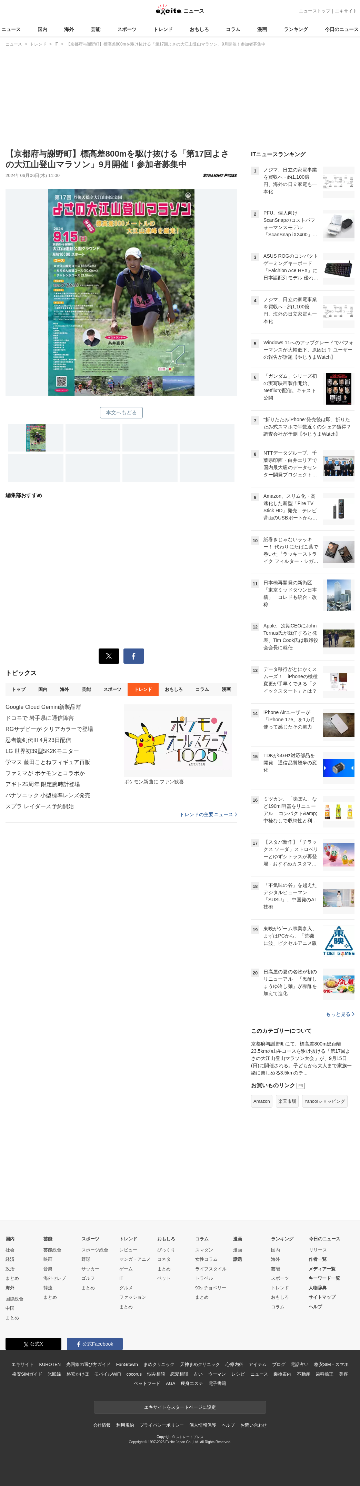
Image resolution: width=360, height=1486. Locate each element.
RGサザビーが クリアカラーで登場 (49, 729)
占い (198, 1374)
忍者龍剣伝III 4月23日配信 (38, 740)
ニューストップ (314, 10)
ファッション (132, 1297)
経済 (10, 1259)
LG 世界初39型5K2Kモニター (42, 751)
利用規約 (125, 1425)
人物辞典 (318, 1287)
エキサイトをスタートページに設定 (180, 1407)
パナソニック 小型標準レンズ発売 (48, 795)
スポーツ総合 (94, 1249)
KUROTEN (50, 1364)
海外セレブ (54, 1278)
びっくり (166, 1249)
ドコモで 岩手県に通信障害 (40, 718)
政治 (10, 1268)
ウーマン (217, 1374)
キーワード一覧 (324, 1278)
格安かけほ (78, 1374)
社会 (10, 1249)
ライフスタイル (211, 1268)
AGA (170, 1383)
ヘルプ (315, 1306)
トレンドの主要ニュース (208, 814)
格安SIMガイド (27, 1374)
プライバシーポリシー (162, 1425)
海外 (69, 29)
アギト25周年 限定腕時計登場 (43, 784)
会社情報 (102, 1425)
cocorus (134, 1374)
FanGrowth (127, 1364)
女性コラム (206, 1259)
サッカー (90, 1268)
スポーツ (127, 29)
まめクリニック (158, 1364)
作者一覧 (318, 1259)
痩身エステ (192, 1383)
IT (121, 1278)
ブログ (279, 1364)
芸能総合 (52, 1249)
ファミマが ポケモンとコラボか (45, 773)
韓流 (47, 1287)
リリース (318, 1249)
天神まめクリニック (200, 1364)
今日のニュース (342, 29)
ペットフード (147, 1383)
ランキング (296, 29)
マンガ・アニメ (135, 1259)
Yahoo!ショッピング (324, 1101)
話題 (237, 1259)
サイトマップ (322, 1297)
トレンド (163, 29)
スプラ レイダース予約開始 (40, 806)
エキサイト (346, 10)
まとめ (12, 1278)
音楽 (47, 1268)
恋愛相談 (179, 1374)
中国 (10, 1308)
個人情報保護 (202, 1425)
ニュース (11, 29)
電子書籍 (217, 1383)
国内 (42, 29)
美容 (343, 1374)
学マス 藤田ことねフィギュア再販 (48, 762)
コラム (233, 29)
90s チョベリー (210, 1287)
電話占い (299, 1364)
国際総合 (14, 1298)
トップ (18, 689)
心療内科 (234, 1364)
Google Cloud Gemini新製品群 (43, 707)
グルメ (126, 1287)
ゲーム (126, 1268)
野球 (85, 1259)
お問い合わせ (253, 1425)
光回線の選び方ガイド (88, 1364)
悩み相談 (156, 1374)
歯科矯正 (324, 1374)
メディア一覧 (322, 1268)
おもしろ (199, 29)
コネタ (164, 1259)
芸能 (95, 29)
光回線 (54, 1374)
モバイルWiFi (107, 1374)
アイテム (257, 1364)
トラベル (204, 1278)
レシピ (238, 1374)
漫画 (262, 29)
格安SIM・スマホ (331, 1364)
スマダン (204, 1249)
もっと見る (340, 1014)
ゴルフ (88, 1278)
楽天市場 (287, 1101)
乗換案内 (282, 1374)
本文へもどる (121, 412)
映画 (47, 1259)
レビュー (128, 1249)
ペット (164, 1278)
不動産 (303, 1374)
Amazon (261, 1101)
